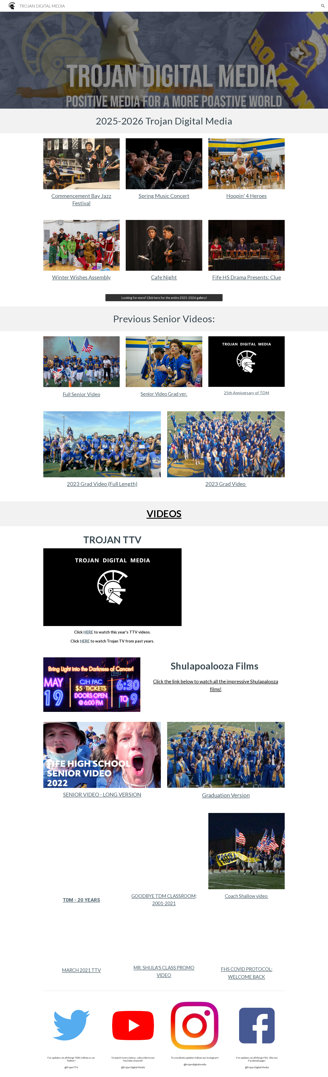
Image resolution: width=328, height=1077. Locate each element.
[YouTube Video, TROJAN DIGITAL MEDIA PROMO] (164, 940)
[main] (164, 121)
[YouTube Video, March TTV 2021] (81, 941)
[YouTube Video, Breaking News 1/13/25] (236, 564)
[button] (323, 6)
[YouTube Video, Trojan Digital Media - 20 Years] (81, 851)
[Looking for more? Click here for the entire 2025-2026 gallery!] (164, 297)
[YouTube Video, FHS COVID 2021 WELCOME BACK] (246, 941)
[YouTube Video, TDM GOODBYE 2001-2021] (164, 851)
